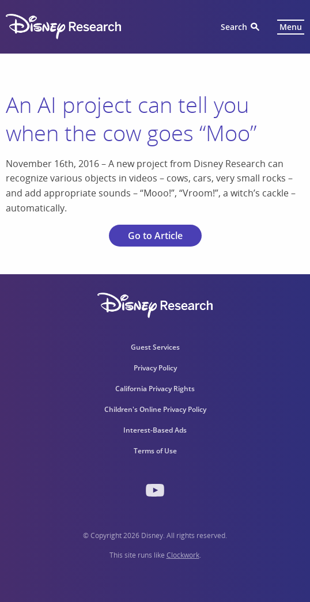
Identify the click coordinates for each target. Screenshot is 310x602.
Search (234, 26)
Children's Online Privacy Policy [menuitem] (155, 409)
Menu (290, 26)
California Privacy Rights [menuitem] (155, 388)
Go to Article (155, 235)
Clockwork (183, 555)
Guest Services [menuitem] (155, 347)
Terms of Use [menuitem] (155, 451)
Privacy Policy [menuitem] (155, 368)
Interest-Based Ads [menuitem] (155, 430)
